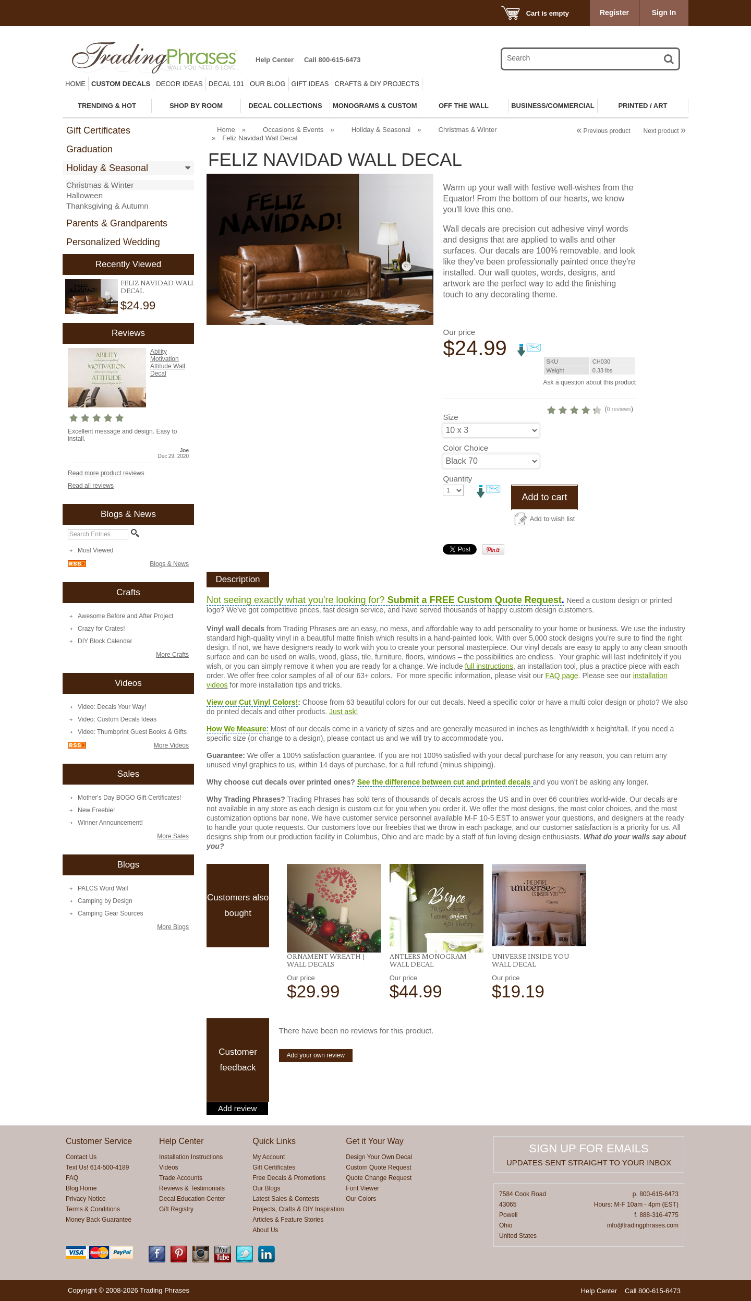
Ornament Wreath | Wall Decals (326, 960)
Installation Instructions (191, 1157)
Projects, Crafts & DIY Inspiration (298, 1209)
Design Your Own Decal (379, 1157)
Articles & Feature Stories (287, 1219)
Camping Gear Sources (110, 913)
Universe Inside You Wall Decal (530, 960)
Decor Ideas (179, 84)
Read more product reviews (106, 473)
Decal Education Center (192, 1198)
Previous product (603, 131)
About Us (265, 1230)
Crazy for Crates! (101, 628)
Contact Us (81, 1157)
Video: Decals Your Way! (112, 706)
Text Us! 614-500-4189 (97, 1167)
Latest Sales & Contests (285, 1198)
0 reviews (619, 409)
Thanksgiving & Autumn (107, 205)
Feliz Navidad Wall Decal (157, 286)
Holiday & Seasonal (107, 168)
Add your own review (316, 1055)
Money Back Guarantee (98, 1219)
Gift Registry (176, 1209)
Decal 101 (226, 84)
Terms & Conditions (93, 1209)
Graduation (89, 149)
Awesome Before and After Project (125, 616)
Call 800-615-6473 (332, 60)
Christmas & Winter (100, 184)
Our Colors (361, 1198)
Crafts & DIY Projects (377, 84)
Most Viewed (95, 550)
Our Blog (268, 84)
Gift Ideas (310, 84)
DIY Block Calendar (105, 641)
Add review (237, 1108)
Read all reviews (91, 485)
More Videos (171, 745)
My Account (268, 1157)
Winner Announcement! (110, 822)
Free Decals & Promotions (288, 1178)
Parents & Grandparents (116, 223)
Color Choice (465, 447)
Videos (168, 1167)
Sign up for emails (588, 1148)
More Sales (173, 836)
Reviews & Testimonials (192, 1188)
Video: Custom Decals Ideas (117, 719)
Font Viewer (362, 1188)
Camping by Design (105, 901)
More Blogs (173, 927)
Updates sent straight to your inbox (588, 1162)
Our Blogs (266, 1188)
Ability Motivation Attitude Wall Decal (167, 362)
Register (614, 12)
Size (450, 417)
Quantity (457, 478)
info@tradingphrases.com (643, 1225)
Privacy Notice (86, 1198)
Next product (665, 131)
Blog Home (81, 1188)
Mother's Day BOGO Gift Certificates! (129, 797)
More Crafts (172, 654)
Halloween (84, 195)
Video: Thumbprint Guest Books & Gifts (132, 732)
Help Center (275, 60)
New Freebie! (96, 810)
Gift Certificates (98, 130)
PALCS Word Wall (103, 888)
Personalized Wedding (113, 242)
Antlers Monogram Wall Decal (428, 960)
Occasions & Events (293, 130)
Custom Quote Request (378, 1167)
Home (75, 84)
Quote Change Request (378, 1178)
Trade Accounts (180, 1178)
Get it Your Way (375, 1141)
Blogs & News (169, 564)
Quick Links (274, 1141)
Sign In (664, 12)
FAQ (72, 1178)
